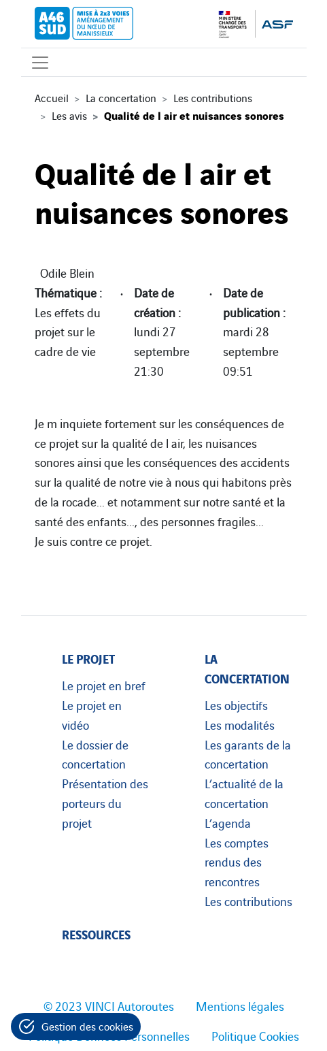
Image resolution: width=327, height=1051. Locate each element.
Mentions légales (240, 1005)
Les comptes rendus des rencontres (237, 861)
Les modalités (240, 724)
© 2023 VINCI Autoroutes (109, 1005)
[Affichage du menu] (40, 62)
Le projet (88, 658)
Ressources (96, 933)
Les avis (69, 115)
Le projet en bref (103, 685)
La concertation (121, 97)
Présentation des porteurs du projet (105, 802)
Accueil (52, 97)
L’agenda (228, 822)
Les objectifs (236, 704)
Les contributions (212, 97)
